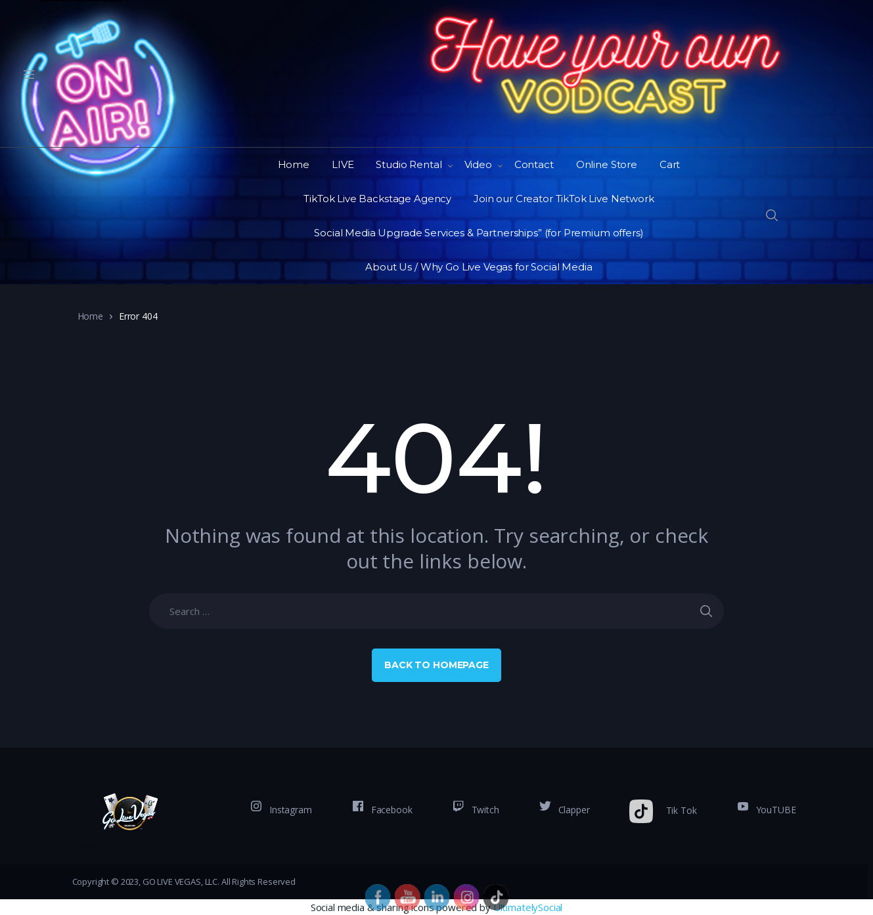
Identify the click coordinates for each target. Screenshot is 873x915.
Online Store (606, 164)
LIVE (342, 164)
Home (293, 164)
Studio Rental (408, 164)
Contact (534, 164)
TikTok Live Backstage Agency (377, 198)
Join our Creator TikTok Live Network (564, 198)
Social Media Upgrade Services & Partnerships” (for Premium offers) (478, 232)
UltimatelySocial (528, 907)
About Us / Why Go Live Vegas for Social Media (478, 267)
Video (478, 164)
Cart (670, 164)
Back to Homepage (436, 665)
